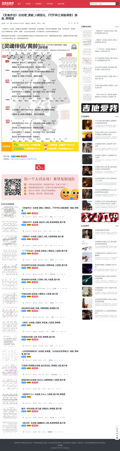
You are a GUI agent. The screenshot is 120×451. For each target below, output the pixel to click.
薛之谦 (52, 417)
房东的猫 (52, 274)
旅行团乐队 (54, 374)
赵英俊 (52, 303)
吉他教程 (38, 4)
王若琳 (54, 288)
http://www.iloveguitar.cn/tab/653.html (24, 159)
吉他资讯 (49, 4)
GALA (50, 403)
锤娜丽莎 (50, 432)
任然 (51, 346)
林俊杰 (52, 260)
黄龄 (44, 23)
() (40, 167)
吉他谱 (28, 4)
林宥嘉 (51, 360)
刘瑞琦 (53, 331)
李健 (52, 317)
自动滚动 (117, 433)
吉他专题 (61, 4)
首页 (19, 4)
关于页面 (60, 445)
